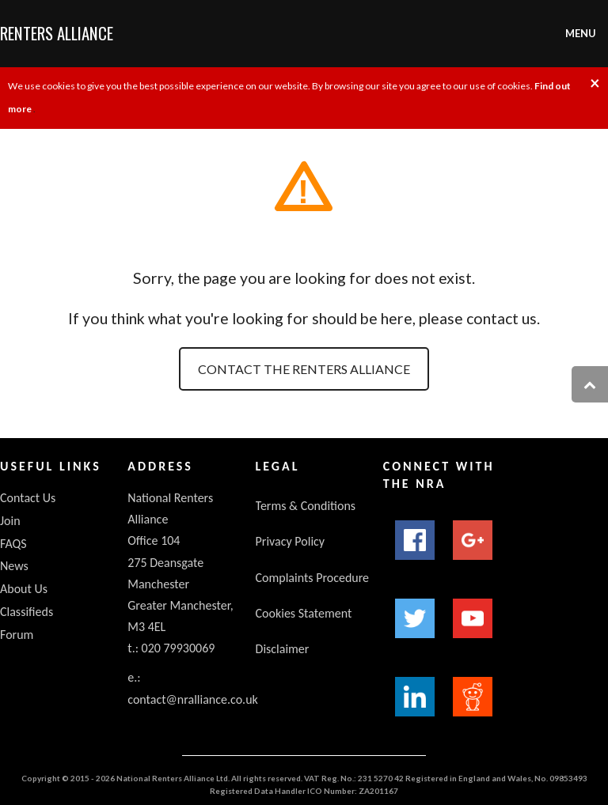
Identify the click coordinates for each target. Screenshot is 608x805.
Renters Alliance (56, 33)
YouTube (472, 618)
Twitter (415, 618)
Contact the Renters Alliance (304, 368)
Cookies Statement (304, 613)
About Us (24, 588)
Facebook (415, 540)
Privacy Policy (290, 541)
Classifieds (26, 611)
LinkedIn (415, 696)
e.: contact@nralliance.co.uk (192, 688)
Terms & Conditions (306, 505)
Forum (16, 634)
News (14, 565)
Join (10, 520)
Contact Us (27, 497)
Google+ (472, 540)
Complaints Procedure (313, 577)
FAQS (13, 543)
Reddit (472, 696)
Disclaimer (283, 648)
